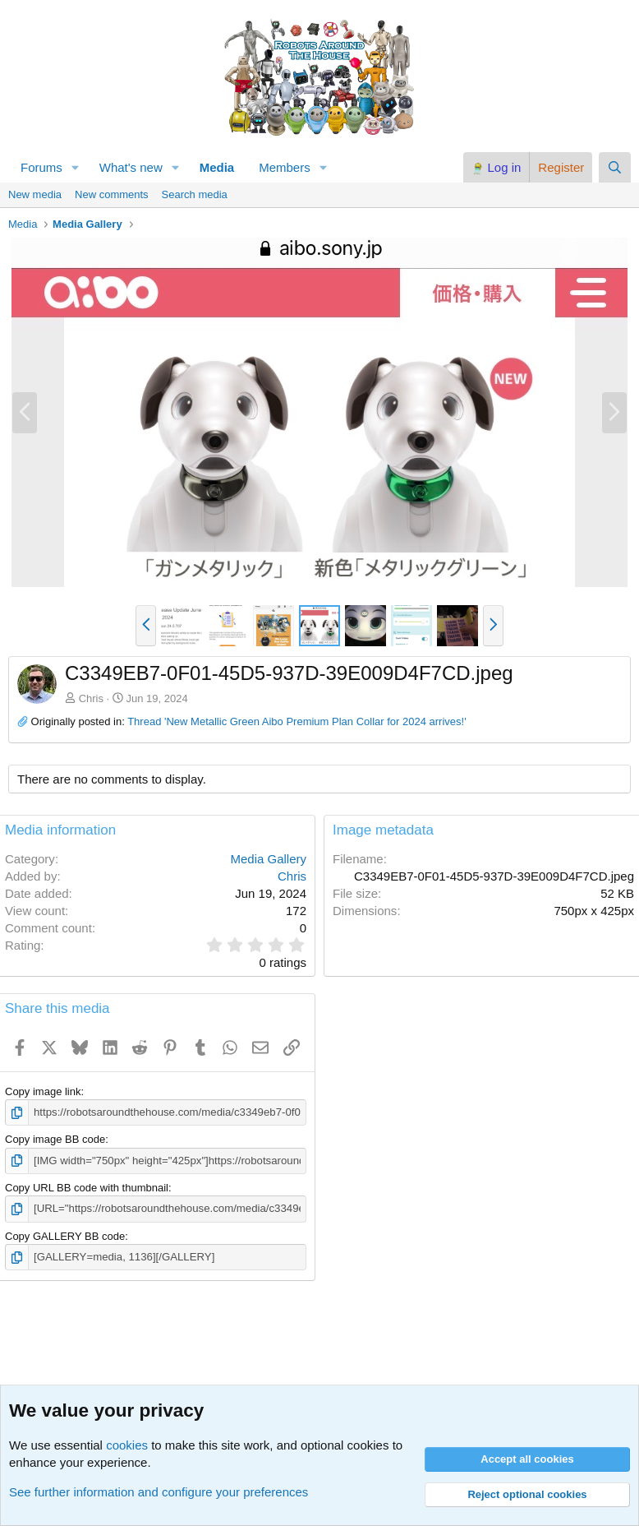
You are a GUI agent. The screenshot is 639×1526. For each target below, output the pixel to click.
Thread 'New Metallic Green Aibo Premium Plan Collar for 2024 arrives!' (296, 721)
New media (35, 194)
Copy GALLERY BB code (65, 1235)
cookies (127, 1445)
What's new (131, 167)
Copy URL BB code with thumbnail (86, 1187)
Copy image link (43, 1091)
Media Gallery (268, 859)
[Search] (615, 167)
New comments (112, 194)
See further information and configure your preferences (158, 1492)
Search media (195, 194)
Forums (41, 167)
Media (217, 167)
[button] (75, 167)
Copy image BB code (55, 1139)
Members (284, 167)
